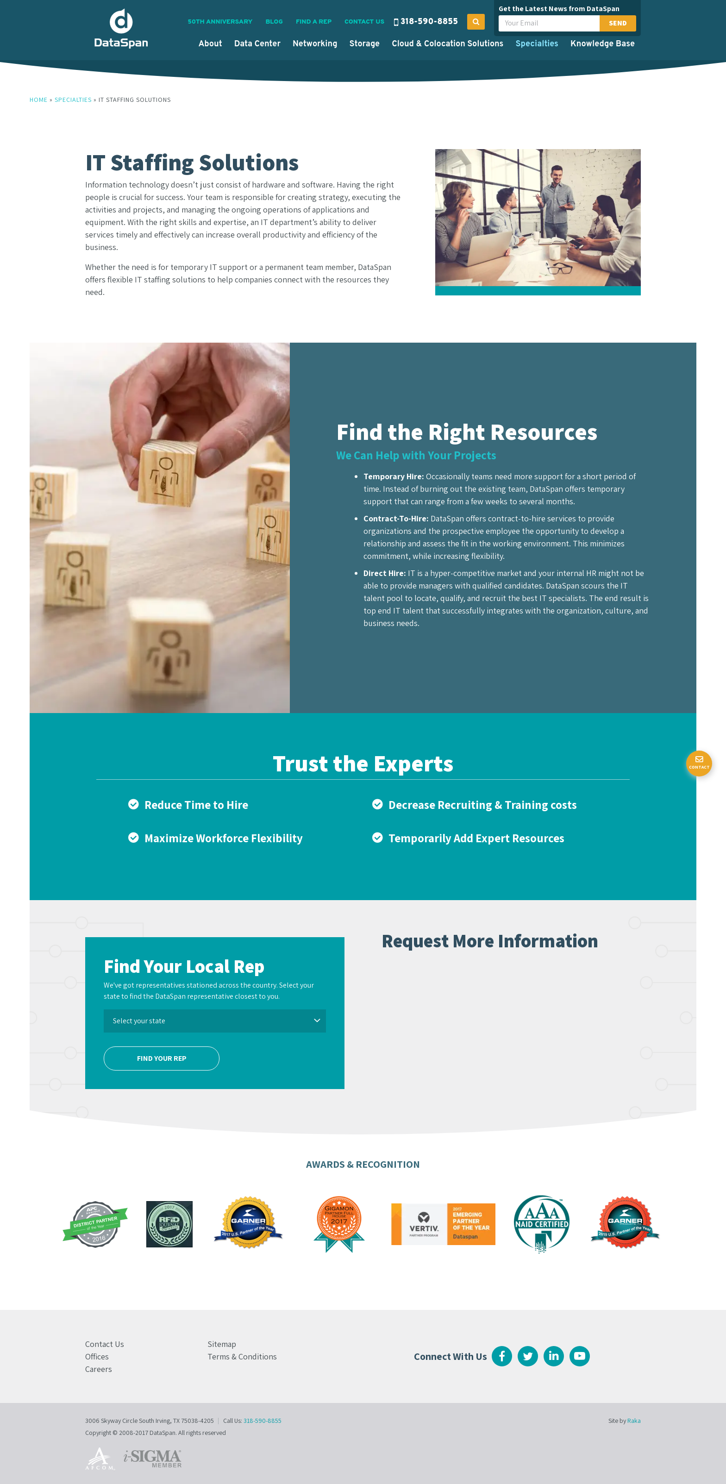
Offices (97, 1356)
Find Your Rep (162, 1058)
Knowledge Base (602, 44)
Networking (315, 44)
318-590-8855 (429, 22)
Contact (699, 767)
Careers (98, 1369)
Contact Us (364, 22)
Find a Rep (314, 22)
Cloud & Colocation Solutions (447, 44)
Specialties (536, 44)
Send (618, 23)
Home (39, 99)
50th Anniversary (220, 22)
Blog (273, 22)
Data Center (257, 44)
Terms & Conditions (242, 1356)
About (210, 44)
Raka (634, 1420)
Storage (365, 44)
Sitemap (221, 1344)
